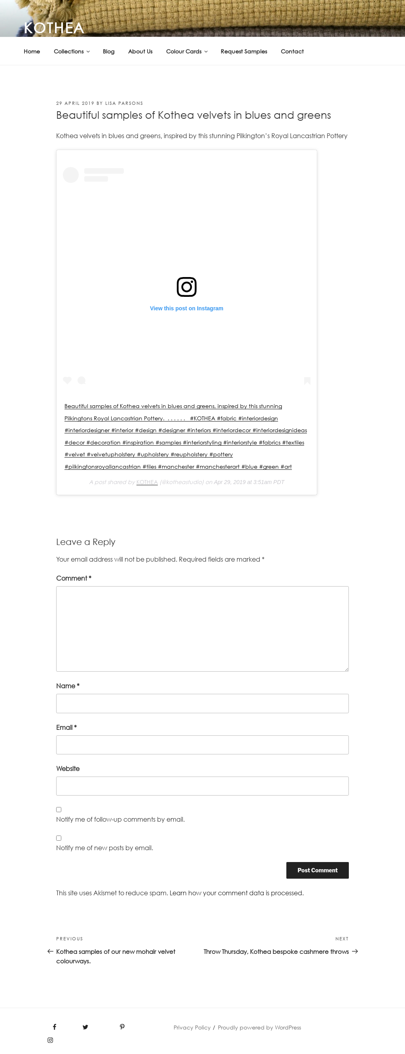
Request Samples (244, 51)
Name (67, 686)
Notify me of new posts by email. (104, 848)
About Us (140, 51)
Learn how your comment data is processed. (237, 893)
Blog (108, 51)
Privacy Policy (192, 1027)
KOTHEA (54, 27)
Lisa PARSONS (124, 103)
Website (67, 769)
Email (66, 727)
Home (32, 51)
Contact (292, 51)
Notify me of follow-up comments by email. (120, 819)
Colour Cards (187, 51)
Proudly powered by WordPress (259, 1027)
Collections (72, 51)
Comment (73, 578)
